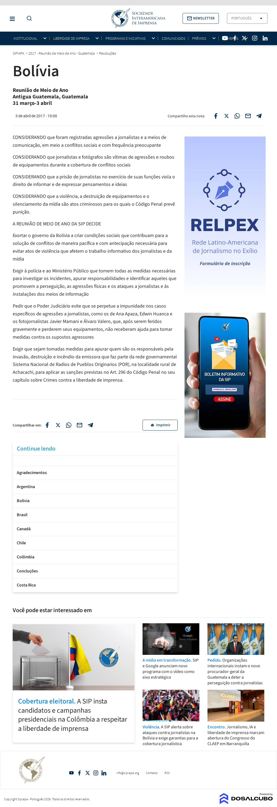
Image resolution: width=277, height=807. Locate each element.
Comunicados (173, 38)
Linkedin (103, 773)
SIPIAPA (19, 53)
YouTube (71, 773)
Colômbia (25, 557)
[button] (201, 18)
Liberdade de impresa (71, 38)
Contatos (152, 773)
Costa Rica (26, 585)
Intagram (95, 773)
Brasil (22, 515)
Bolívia (23, 501)
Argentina (26, 487)
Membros (230, 38)
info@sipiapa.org (127, 773)
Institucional (25, 38)
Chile (21, 543)
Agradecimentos (32, 473)
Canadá (24, 529)
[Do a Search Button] (28, 18)
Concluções (27, 571)
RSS (167, 773)
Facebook (79, 773)
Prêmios (199, 38)
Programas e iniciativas (125, 38)
